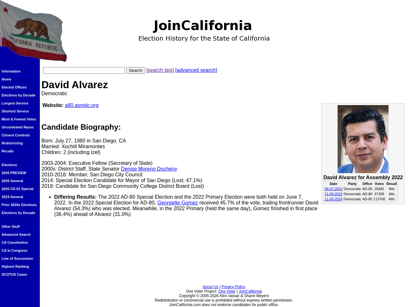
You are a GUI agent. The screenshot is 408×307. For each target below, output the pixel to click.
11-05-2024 (333, 199)
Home (6, 79)
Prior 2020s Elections (19, 205)
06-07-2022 (333, 189)
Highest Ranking (15, 266)
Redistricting (12, 143)
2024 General (12, 197)
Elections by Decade (18, 95)
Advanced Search (16, 234)
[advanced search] (196, 70)
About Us (210, 287)
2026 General (12, 181)
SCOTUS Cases (14, 274)
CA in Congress (14, 250)
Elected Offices (14, 87)
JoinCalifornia (250, 291)
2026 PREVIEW (14, 173)
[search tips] (160, 70)
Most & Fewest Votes (19, 119)
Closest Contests (16, 135)
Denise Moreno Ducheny (149, 169)
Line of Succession (17, 258)
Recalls (8, 151)
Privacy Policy (233, 287)
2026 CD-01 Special (17, 189)
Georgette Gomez (177, 202)
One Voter (227, 291)
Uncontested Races (18, 127)
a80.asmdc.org (81, 105)
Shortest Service (15, 111)
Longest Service (15, 103)
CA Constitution (15, 242)
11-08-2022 (333, 194)
